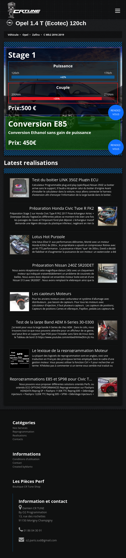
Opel (25, 34)
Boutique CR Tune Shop (26, 486)
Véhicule (13, 34)
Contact (17, 462)
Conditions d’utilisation (26, 459)
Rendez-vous (116, 112)
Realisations (20, 435)
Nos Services (20, 428)
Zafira (36, 34)
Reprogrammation (23, 431)
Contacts (18, 439)
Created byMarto (22, 466)
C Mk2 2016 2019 (54, 34)
